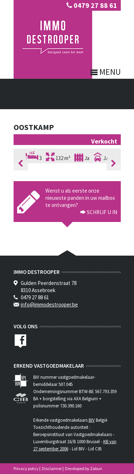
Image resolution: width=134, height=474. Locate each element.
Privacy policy (26, 468)
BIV (92, 420)
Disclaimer (52, 468)
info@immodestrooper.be (49, 304)
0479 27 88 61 (91, 5)
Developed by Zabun (83, 468)
